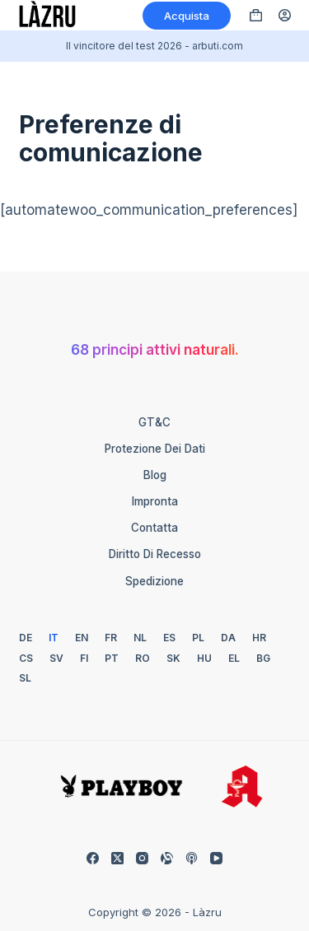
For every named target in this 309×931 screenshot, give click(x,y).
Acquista (186, 15)
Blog (154, 475)
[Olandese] (140, 637)
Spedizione (154, 581)
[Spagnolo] (169, 637)
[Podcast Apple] (191, 858)
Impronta (155, 501)
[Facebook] (93, 858)
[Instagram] (142, 858)
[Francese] (111, 637)
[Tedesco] (25, 637)
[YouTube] (216, 858)
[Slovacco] (173, 658)
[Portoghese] (112, 658)
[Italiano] (54, 637)
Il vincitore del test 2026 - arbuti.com (154, 46)
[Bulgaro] (263, 658)
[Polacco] (198, 637)
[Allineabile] (167, 858)
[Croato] (259, 637)
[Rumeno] (142, 658)
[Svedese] (56, 658)
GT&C (154, 422)
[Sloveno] (25, 678)
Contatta (154, 527)
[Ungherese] (204, 658)
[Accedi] (285, 15)
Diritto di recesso (155, 554)
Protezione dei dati (155, 448)
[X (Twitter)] (117, 858)
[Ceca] (26, 658)
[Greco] (234, 658)
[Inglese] (81, 637)
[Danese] (228, 637)
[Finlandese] (84, 658)
